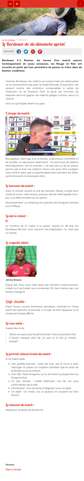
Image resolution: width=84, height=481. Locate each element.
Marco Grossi (13, 469)
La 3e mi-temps (8, 40)
